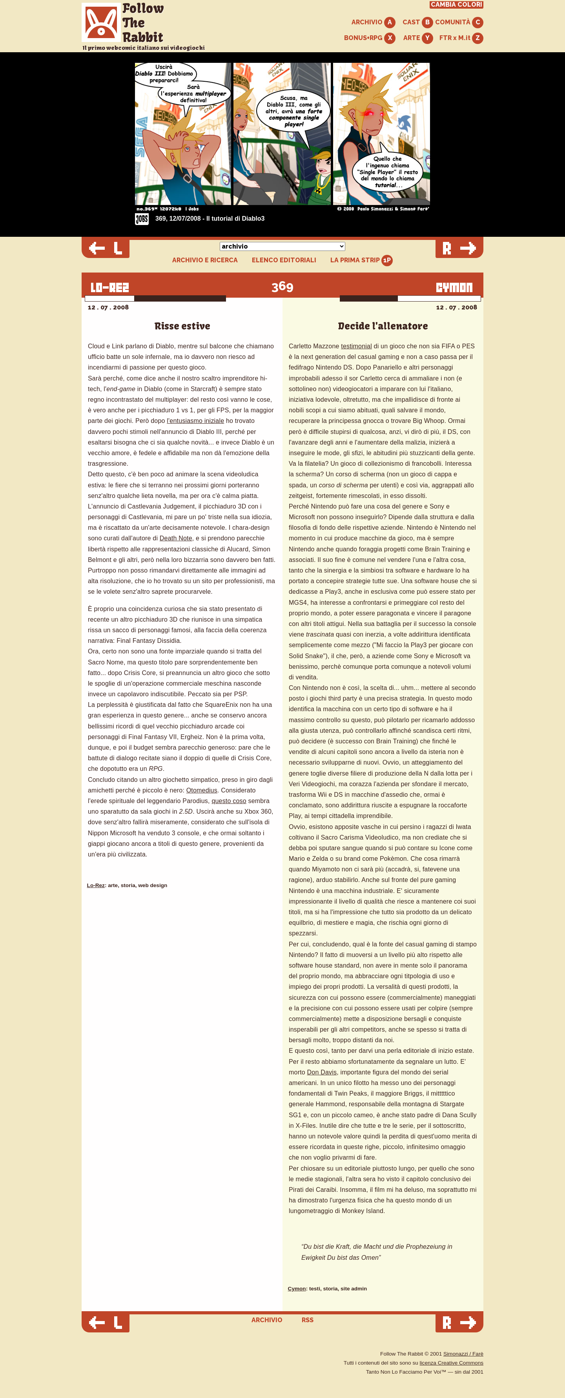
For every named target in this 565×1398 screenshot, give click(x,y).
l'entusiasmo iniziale (195, 420)
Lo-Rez (96, 885)
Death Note (176, 538)
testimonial (356, 346)
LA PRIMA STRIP (361, 260)
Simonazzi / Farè (463, 1354)
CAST (418, 22)
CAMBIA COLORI (456, 4)
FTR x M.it (461, 38)
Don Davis (322, 1072)
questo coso (228, 801)
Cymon (297, 1289)
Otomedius (201, 790)
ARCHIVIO (374, 22)
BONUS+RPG (370, 38)
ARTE (418, 38)
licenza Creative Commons (451, 1363)
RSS (307, 1320)
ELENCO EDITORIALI (284, 260)
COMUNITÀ (459, 22)
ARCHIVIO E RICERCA (205, 260)
